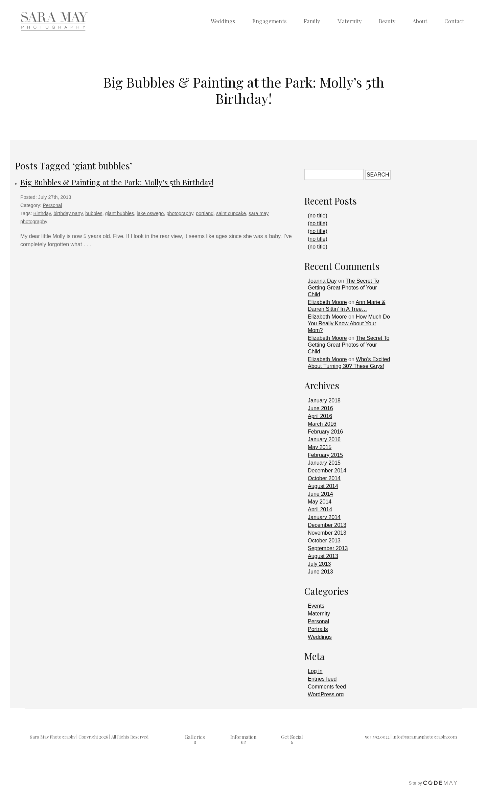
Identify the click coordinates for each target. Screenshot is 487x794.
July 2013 (319, 564)
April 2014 (320, 509)
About (420, 21)
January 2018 (324, 400)
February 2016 (325, 432)
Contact (454, 21)
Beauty (387, 21)
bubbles (93, 213)
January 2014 (324, 517)
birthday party (68, 213)
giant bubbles (119, 213)
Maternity (349, 21)
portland (204, 213)
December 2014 (327, 470)
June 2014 (320, 494)
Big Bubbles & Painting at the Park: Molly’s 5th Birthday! (116, 182)
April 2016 (320, 416)
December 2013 (327, 525)
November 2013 (327, 533)
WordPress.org (326, 694)
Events (316, 606)
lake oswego (150, 213)
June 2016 (320, 408)
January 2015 (324, 463)
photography (179, 213)
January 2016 (324, 439)
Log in (315, 671)
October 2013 (324, 540)
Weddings (223, 21)
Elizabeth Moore (327, 302)
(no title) (317, 215)
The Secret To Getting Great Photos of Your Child (343, 287)
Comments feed (327, 687)
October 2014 (324, 478)
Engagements (269, 21)
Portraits (318, 629)
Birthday (42, 213)
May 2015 (319, 447)
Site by (433, 783)
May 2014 (319, 502)
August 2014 (323, 486)
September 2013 (328, 548)
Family (312, 21)
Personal (52, 205)
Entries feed (322, 679)
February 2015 (325, 455)
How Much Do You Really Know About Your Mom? (349, 323)
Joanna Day (322, 281)
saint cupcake (231, 213)
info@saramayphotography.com (425, 737)
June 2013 (320, 572)
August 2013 (323, 556)
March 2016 (322, 424)
